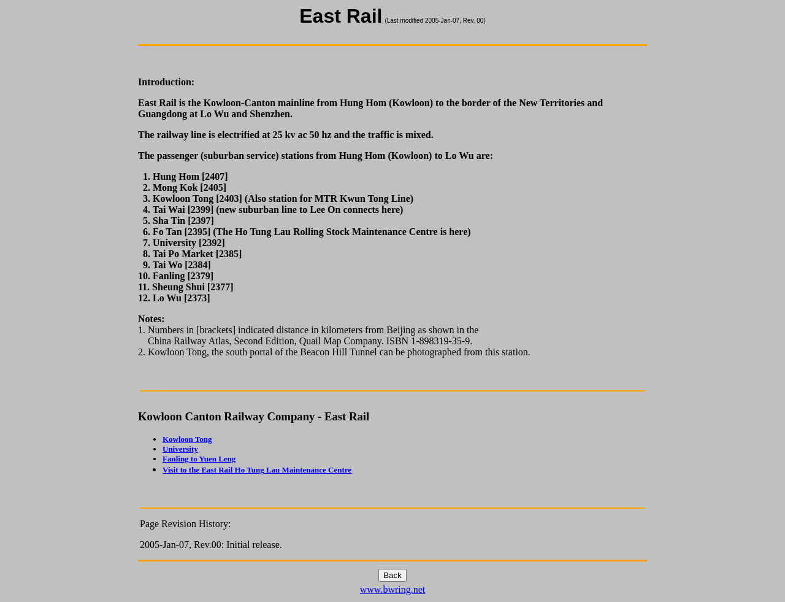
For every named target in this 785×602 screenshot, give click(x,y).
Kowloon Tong (187, 439)
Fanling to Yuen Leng (199, 458)
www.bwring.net (393, 589)
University (180, 448)
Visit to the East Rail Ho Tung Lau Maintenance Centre (257, 469)
